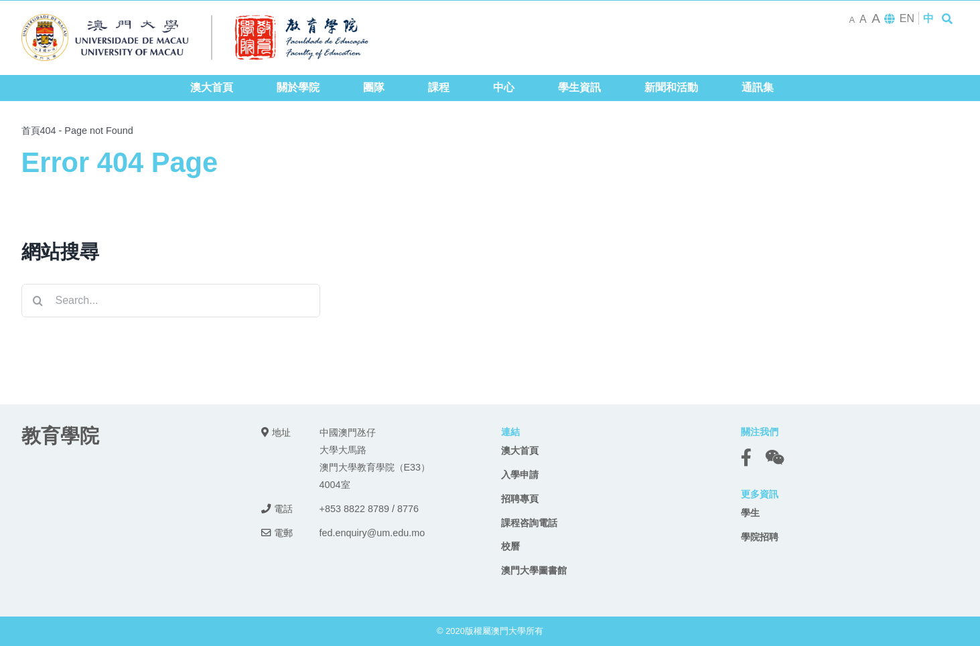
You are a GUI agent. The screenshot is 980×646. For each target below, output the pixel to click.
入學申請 (520, 474)
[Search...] (171, 300)
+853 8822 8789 (354, 508)
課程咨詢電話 (529, 522)
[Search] (38, 300)
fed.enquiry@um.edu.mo (372, 533)
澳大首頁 (520, 450)
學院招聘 (759, 537)
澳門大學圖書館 (534, 570)
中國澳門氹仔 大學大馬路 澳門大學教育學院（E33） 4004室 (375, 458)
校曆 (510, 546)
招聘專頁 (520, 498)
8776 (408, 508)
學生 (750, 512)
